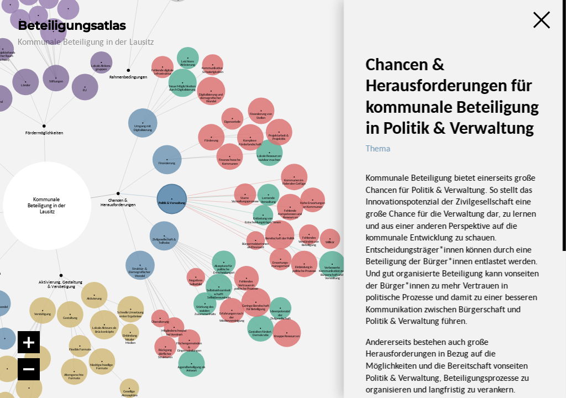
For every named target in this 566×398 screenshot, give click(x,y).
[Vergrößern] (29, 342)
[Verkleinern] (29, 369)
